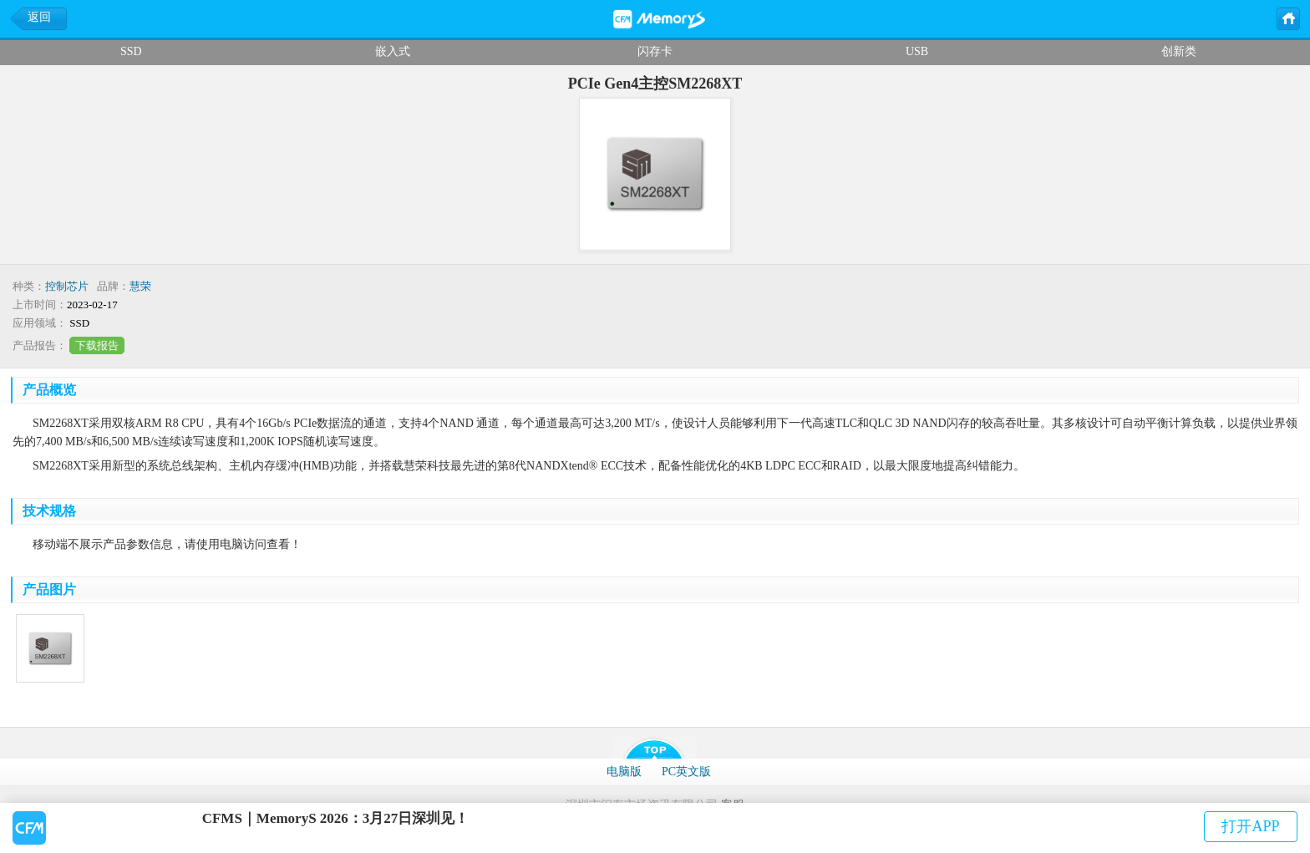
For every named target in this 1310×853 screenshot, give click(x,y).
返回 (39, 17)
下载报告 (97, 345)
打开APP (1250, 826)
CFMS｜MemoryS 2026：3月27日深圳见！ (336, 818)
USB (917, 51)
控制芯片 (67, 286)
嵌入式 (392, 51)
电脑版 (624, 771)
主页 (1287, 17)
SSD (131, 51)
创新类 (1178, 51)
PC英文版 (686, 771)
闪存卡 (655, 51)
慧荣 (140, 286)
